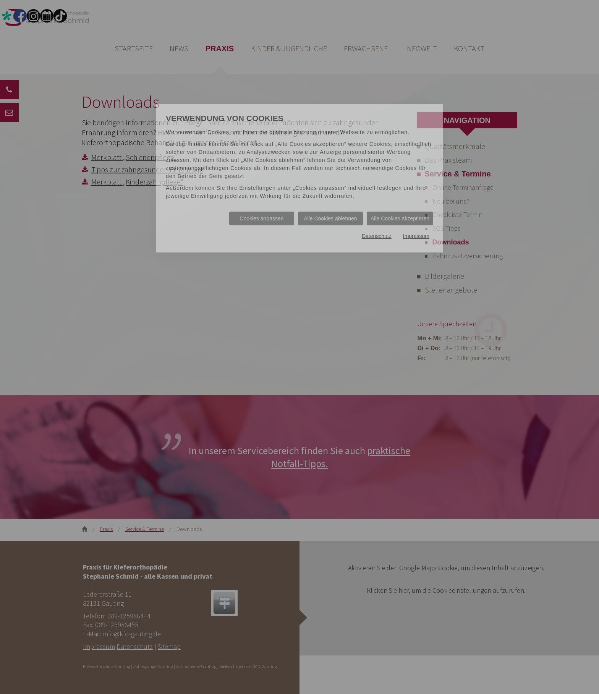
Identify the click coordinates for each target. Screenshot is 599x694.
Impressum (416, 236)
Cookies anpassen (261, 218)
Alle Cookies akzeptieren (400, 218)
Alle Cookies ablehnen (330, 218)
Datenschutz (377, 236)
